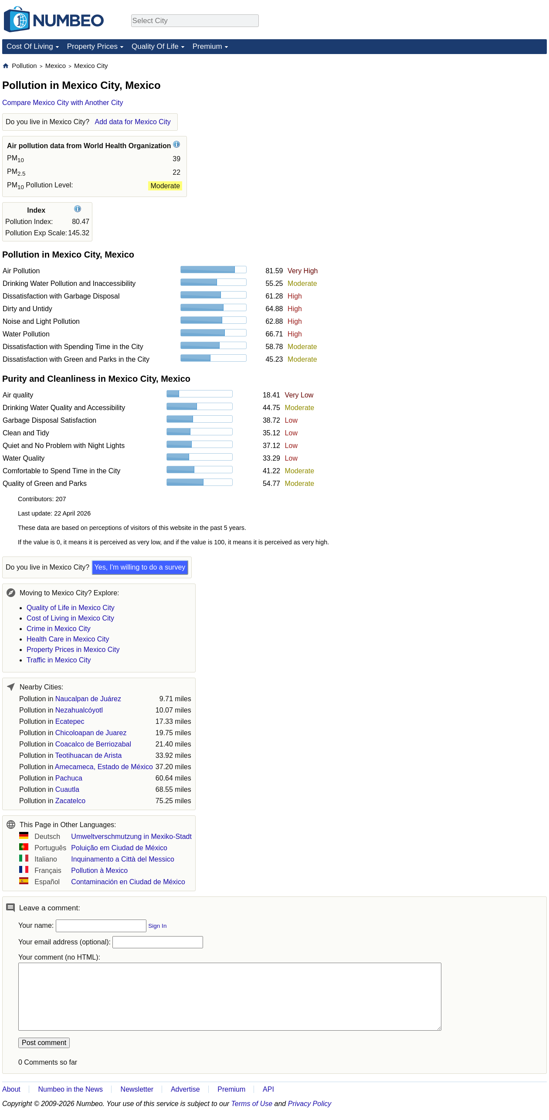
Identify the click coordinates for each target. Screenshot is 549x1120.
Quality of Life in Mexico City (71, 607)
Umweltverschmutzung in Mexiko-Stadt (131, 836)
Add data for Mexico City (133, 122)
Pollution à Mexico (99, 870)
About (11, 1089)
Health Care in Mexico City (68, 639)
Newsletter (137, 1089)
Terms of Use (252, 1103)
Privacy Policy (310, 1103)
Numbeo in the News (70, 1089)
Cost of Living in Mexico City (70, 618)
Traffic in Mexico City (59, 660)
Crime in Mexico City (59, 628)
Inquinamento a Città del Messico (122, 859)
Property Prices (92, 46)
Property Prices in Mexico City (73, 649)
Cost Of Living (30, 46)
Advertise (185, 1089)
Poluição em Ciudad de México (119, 848)
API (268, 1089)
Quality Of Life (155, 46)
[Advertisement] (481, 115)
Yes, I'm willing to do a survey (140, 567)
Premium (207, 46)
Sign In (157, 926)
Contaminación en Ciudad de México (128, 882)
